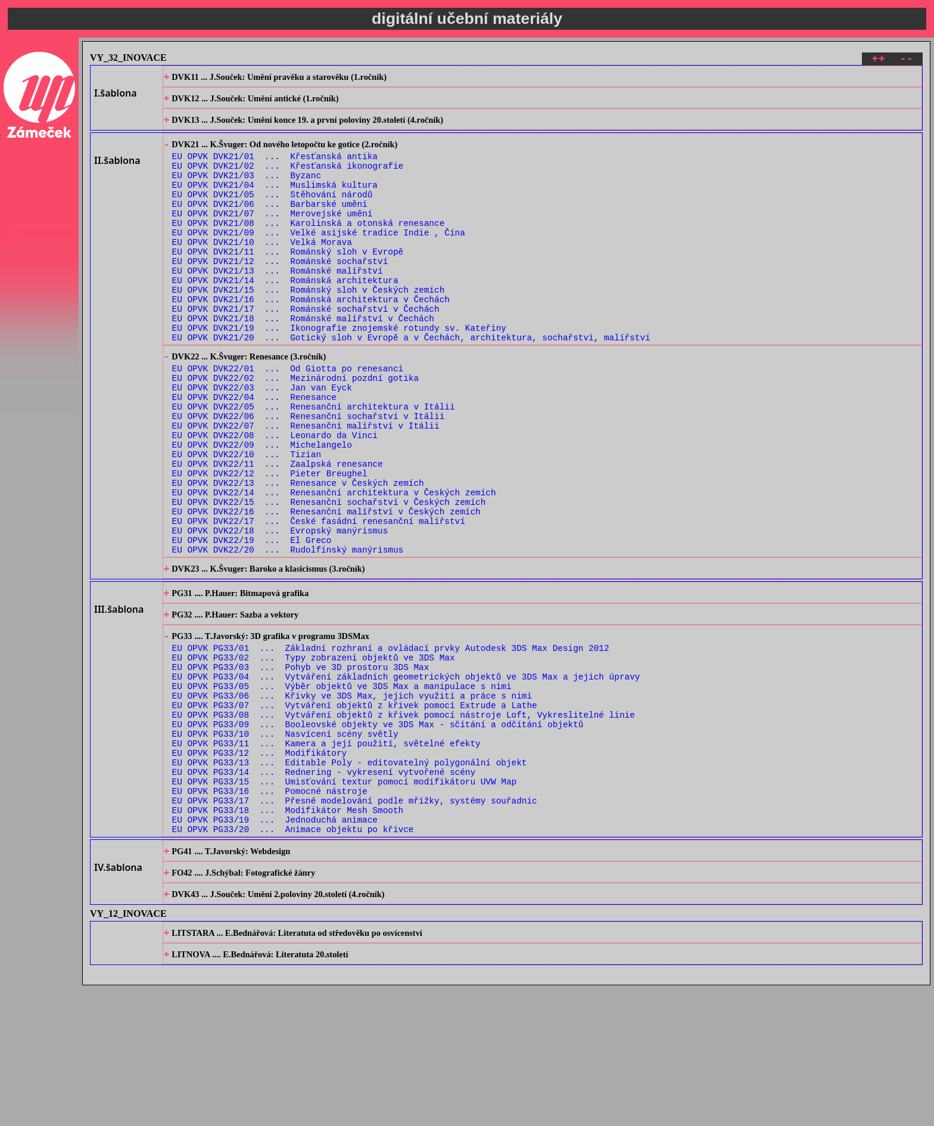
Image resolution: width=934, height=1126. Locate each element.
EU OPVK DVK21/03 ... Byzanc (246, 190)
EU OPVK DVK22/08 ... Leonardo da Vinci (275, 496)
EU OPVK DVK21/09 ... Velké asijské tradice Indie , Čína (318, 257)
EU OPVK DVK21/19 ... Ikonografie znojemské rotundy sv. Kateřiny (339, 371)
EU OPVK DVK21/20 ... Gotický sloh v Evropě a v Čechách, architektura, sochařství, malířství (411, 382)
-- (906, 60)
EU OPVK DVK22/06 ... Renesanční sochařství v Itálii (308, 474)
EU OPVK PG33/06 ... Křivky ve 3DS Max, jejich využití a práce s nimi (352, 799)
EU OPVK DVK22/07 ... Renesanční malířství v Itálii (306, 485)
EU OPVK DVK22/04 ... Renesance (254, 451)
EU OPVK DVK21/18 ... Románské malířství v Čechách (303, 359)
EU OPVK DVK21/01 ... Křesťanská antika (275, 167)
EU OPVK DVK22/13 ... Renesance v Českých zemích (298, 553)
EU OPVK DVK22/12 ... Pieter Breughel (270, 542)
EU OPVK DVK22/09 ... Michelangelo (262, 508)
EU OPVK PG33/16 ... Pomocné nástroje (270, 912)
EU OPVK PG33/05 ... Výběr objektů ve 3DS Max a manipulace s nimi (342, 787)
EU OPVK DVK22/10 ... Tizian (246, 519)
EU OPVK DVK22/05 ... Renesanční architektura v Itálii (313, 463)
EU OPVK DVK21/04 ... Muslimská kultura (275, 201)
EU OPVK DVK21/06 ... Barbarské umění (270, 223)
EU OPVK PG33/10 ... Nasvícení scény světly (285, 844)
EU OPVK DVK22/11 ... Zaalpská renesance (277, 530)
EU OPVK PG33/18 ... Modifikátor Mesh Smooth (288, 935)
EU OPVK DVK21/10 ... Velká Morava (262, 269)
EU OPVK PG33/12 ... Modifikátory (259, 867)
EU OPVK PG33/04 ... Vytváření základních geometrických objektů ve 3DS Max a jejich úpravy (406, 776)
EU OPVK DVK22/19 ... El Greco (252, 621)
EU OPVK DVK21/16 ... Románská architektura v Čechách (311, 337)
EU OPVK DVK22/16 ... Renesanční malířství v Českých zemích (326, 587)
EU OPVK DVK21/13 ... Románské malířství (277, 303)
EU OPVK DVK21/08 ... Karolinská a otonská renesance (308, 246)
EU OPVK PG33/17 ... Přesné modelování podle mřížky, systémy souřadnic (354, 923)
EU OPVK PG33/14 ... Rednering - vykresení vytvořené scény (323, 889)
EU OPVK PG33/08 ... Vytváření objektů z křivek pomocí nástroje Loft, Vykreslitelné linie (403, 821)
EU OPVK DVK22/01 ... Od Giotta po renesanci (288, 417)
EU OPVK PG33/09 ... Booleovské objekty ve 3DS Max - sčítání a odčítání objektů (378, 833)
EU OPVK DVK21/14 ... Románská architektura (285, 314)
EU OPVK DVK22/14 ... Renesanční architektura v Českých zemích (334, 564)
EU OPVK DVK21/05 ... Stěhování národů (272, 212)
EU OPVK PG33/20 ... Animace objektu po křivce (293, 957)
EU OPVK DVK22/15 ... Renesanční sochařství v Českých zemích (329, 576)
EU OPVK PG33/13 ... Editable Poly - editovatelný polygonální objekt (349, 878)
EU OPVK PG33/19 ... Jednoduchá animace (275, 946)
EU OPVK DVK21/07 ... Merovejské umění (272, 235)
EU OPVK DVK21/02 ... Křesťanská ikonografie (288, 178)
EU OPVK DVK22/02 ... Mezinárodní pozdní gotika (295, 429)
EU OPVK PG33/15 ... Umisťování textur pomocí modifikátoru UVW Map (344, 901)
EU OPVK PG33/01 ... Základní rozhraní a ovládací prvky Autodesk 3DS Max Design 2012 (390, 742)
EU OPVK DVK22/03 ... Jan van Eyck (262, 440)
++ (878, 60)
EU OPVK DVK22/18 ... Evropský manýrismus (280, 610)
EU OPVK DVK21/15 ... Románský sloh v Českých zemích (308, 325)
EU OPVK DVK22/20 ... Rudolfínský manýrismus (288, 632)
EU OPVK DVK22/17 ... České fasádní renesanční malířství (318, 598)
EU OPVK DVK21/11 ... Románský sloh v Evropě (288, 280)
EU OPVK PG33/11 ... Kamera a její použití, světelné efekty (326, 855)
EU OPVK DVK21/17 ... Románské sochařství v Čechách (306, 348)
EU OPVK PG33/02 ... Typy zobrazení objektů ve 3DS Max (313, 753)
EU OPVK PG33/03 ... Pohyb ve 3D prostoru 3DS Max (300, 765)
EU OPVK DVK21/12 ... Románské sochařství (280, 291)
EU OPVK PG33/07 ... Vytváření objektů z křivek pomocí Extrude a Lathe (354, 810)
